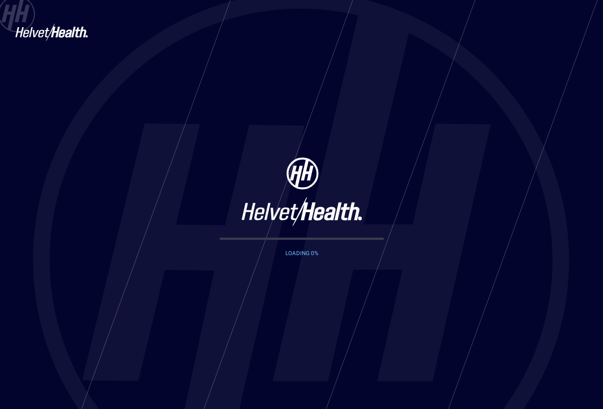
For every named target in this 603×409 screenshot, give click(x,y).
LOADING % (301, 253)
